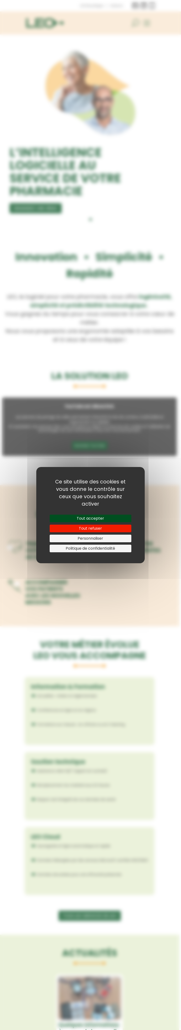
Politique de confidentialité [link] (90, 548)
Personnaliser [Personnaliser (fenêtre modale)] (90, 538)
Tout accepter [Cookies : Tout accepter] (90, 518)
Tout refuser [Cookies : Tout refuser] (90, 528)
